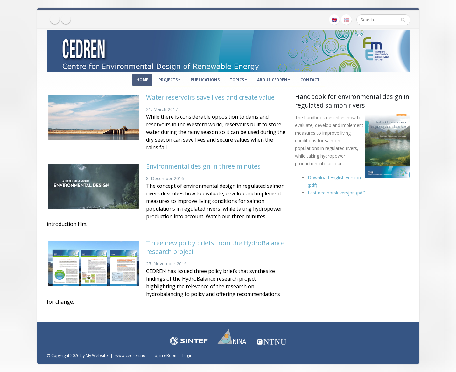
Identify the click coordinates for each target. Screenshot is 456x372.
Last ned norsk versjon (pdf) (337, 193)
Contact (309, 79)
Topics (238, 79)
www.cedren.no (130, 355)
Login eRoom (165, 355)
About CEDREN (273, 79)
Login (187, 355)
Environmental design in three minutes (203, 166)
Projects (169, 79)
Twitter (66, 19)
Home (142, 79)
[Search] (383, 19)
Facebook (55, 19)
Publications (205, 79)
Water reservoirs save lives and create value (210, 97)
